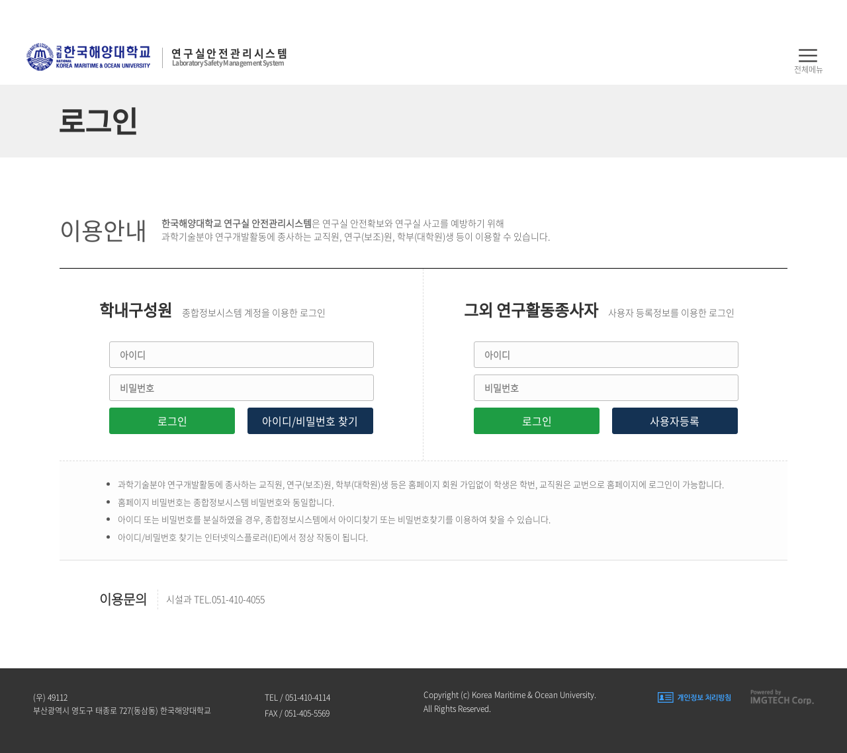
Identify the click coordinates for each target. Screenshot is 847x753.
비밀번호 (137, 387)
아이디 (133, 354)
